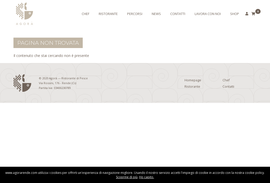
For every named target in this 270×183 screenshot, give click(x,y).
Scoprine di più (127, 177)
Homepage (192, 80)
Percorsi (134, 13)
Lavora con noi (208, 13)
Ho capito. (146, 177)
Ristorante (108, 13)
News (156, 13)
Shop (234, 13)
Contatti (177, 13)
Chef (85, 13)
